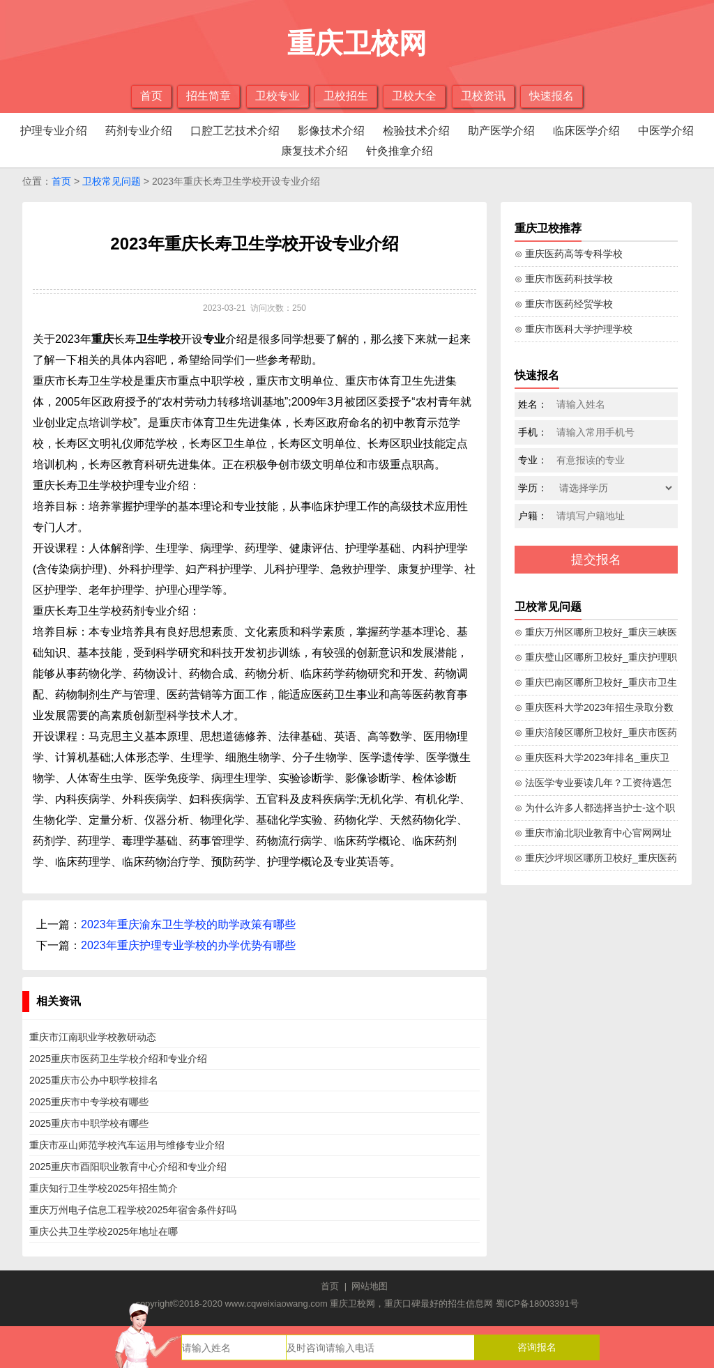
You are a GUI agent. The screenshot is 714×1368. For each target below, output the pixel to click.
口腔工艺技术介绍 (235, 131)
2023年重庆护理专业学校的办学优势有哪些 (188, 945)
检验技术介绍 (416, 131)
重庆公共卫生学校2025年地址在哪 (103, 1231)
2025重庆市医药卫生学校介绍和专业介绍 (118, 1058)
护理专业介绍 (53, 131)
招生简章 (208, 96)
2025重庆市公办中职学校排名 (93, 1080)
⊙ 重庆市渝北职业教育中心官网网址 (593, 832)
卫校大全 (414, 96)
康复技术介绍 (314, 151)
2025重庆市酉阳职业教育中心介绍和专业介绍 (128, 1166)
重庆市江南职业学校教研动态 (92, 1037)
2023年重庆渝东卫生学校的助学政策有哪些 (188, 924)
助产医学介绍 (501, 131)
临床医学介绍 (586, 131)
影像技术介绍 (331, 131)
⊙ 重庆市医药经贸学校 (564, 303)
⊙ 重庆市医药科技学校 (564, 278)
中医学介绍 (666, 131)
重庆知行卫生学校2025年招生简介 (103, 1188)
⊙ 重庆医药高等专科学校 (569, 253)
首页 (151, 96)
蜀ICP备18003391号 (537, 1303)
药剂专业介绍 (138, 131)
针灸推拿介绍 (399, 151)
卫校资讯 (483, 96)
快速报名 (551, 96)
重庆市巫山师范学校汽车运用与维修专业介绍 (127, 1145)
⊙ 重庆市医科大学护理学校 (573, 329)
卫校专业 (277, 96)
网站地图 (369, 1286)
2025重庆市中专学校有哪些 (89, 1101)
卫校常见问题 (111, 181)
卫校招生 (346, 96)
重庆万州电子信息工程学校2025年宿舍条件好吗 (132, 1209)
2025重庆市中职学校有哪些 (89, 1123)
